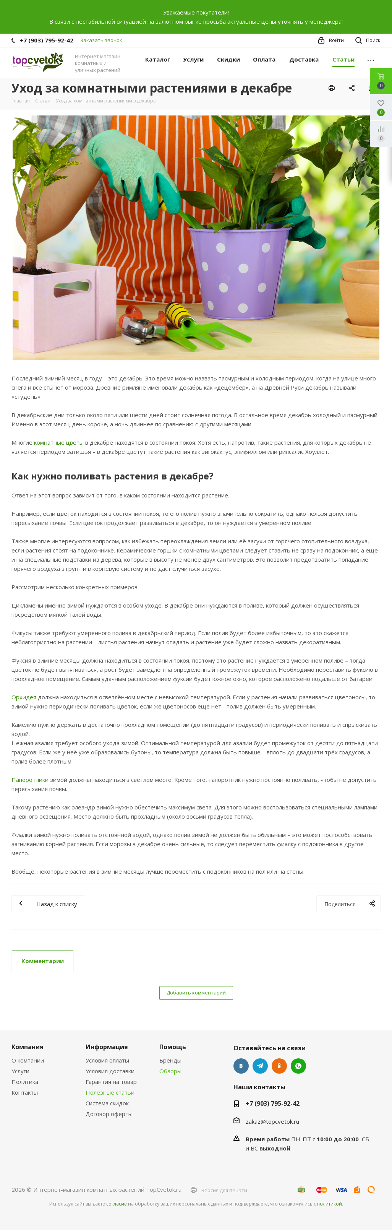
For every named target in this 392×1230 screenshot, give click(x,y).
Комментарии (42, 961)
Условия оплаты (107, 1060)
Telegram (260, 1066)
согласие (116, 1204)
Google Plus (298, 1066)
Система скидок (107, 1103)
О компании (27, 1060)
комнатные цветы (59, 442)
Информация (107, 1047)
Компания (27, 1047)
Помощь (172, 1047)
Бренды (170, 1060)
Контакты (24, 1092)
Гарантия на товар (111, 1081)
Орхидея (23, 697)
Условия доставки (110, 1071)
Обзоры (170, 1071)
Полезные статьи (110, 1092)
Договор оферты (109, 1114)
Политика (24, 1081)
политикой (329, 1204)
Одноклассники (279, 1066)
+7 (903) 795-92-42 (46, 40)
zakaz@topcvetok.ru (272, 1121)
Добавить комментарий (196, 992)
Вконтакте (241, 1066)
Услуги (20, 1071)
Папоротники (30, 779)
